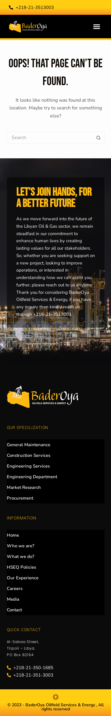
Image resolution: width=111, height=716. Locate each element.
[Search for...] (50, 137)
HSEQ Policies (21, 567)
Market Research (24, 487)
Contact (14, 610)
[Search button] (98, 137)
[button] (96, 26)
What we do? (20, 556)
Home (13, 535)
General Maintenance (28, 445)
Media (13, 599)
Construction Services (28, 455)
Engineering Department (32, 477)
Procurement (20, 498)
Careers (14, 588)
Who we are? (20, 546)
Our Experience (22, 578)
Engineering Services (28, 466)
